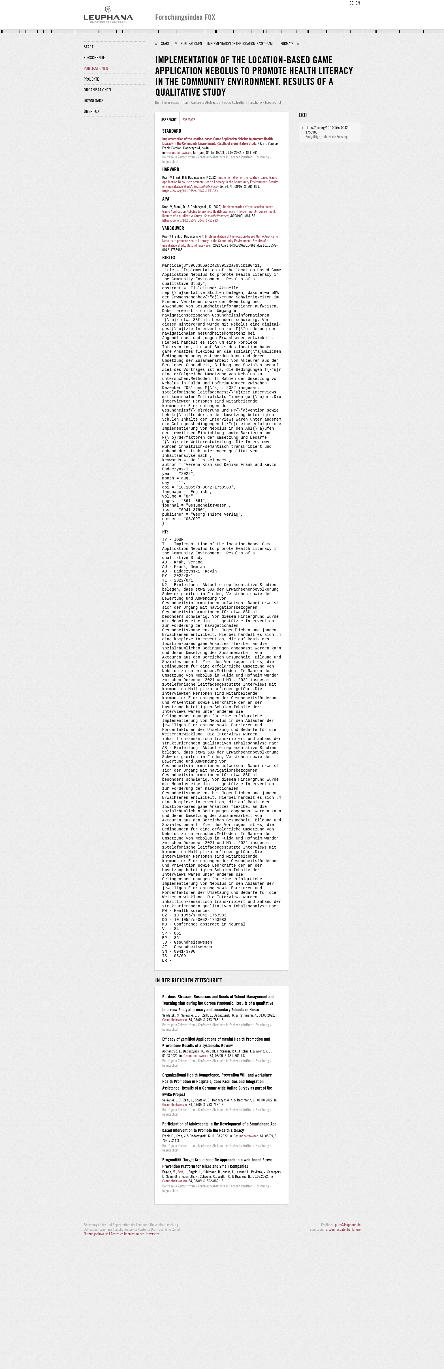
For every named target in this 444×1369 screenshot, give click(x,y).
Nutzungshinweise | (97, 1363)
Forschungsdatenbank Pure (342, 1358)
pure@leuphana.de (347, 1353)
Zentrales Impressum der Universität (135, 1363)
